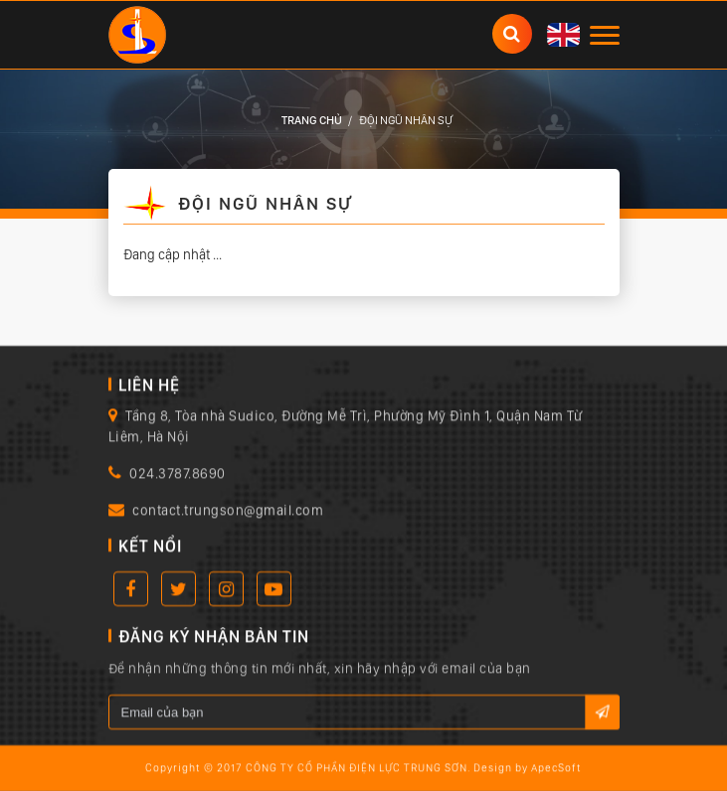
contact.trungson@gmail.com (227, 511)
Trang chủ (311, 120)
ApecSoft (556, 768)
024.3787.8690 (177, 474)
